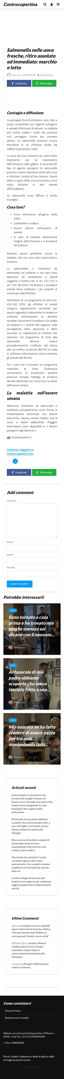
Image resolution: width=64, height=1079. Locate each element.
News (12, 610)
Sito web (11, 568)
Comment (11, 501)
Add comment (47, 75)
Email (10, 555)
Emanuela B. (17, 647)
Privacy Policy (13, 1010)
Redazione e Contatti (17, 1017)
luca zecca (14, 75)
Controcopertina (20, 4)
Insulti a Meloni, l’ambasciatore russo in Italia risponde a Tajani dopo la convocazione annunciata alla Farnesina (29, 950)
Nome (10, 542)
